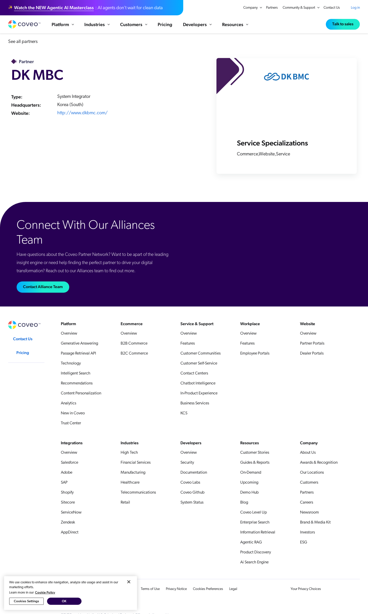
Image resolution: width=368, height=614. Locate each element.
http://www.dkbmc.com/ (82, 118)
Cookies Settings (26, 601)
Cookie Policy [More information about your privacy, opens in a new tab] (45, 592)
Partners (272, 8)
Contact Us (332, 8)
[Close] (128, 581)
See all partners (23, 47)
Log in (355, 7)
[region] (70, 593)
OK (64, 601)
